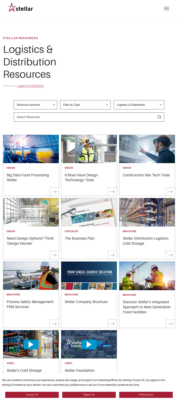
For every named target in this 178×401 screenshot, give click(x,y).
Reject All (89, 394)
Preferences (146, 394)
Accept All (32, 394)
